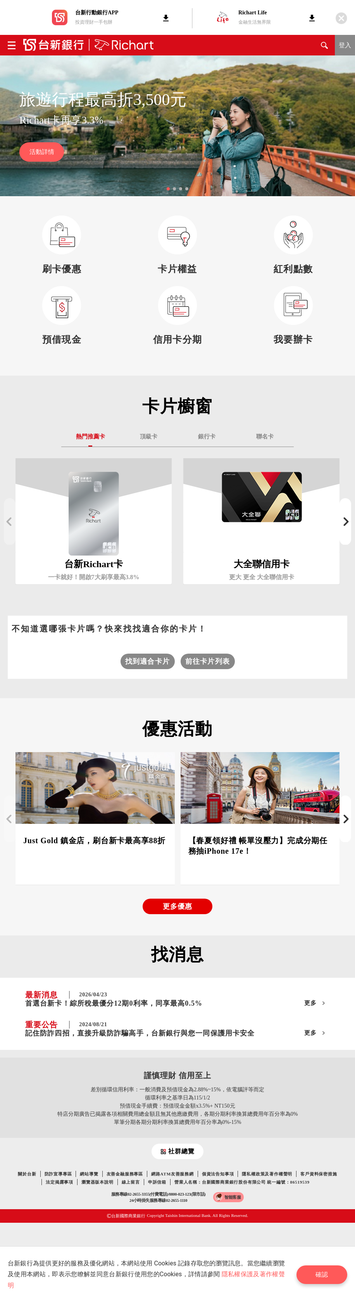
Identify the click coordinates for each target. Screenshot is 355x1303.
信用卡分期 (177, 340)
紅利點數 (293, 269)
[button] (168, 188)
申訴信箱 (157, 1182)
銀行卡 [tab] (206, 436)
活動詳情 (41, 151)
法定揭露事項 (59, 1182)
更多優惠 (177, 906)
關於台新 (27, 1174)
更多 (310, 1003)
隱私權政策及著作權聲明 (267, 1174)
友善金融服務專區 (125, 1174)
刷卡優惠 (62, 269)
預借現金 (62, 340)
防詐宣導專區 (58, 1174)
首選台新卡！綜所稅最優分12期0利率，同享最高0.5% (113, 1003)
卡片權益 (177, 269)
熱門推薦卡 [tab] (90, 436)
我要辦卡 (293, 340)
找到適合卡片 (147, 661)
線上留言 (131, 1182)
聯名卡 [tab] (265, 436)
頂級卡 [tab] (148, 436)
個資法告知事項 (218, 1174)
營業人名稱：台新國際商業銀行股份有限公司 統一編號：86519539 (242, 1182)
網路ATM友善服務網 (172, 1174)
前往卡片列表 (207, 661)
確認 (321, 1274)
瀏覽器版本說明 (97, 1182)
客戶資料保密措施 (318, 1174)
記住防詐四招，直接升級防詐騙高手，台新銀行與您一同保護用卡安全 (140, 1033)
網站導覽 (89, 1174)
